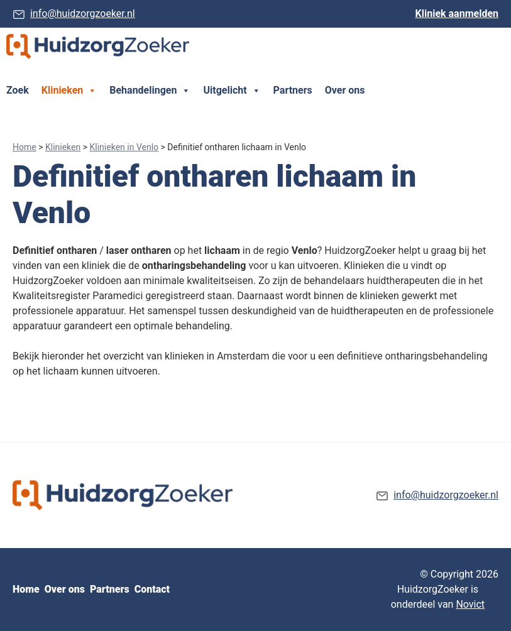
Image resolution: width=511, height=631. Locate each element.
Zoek (17, 90)
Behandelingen (149, 90)
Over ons (345, 90)
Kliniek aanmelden (456, 13)
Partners (292, 90)
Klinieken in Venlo (124, 147)
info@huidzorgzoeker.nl (82, 13)
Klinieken (69, 90)
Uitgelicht (231, 90)
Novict (470, 604)
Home (24, 147)
